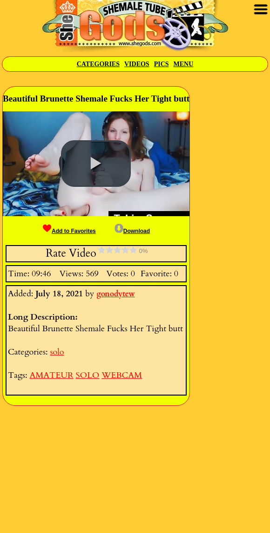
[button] (96, 163)
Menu (184, 64)
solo (57, 352)
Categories (98, 64)
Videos (136, 64)
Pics (161, 64)
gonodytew (115, 294)
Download (132, 231)
